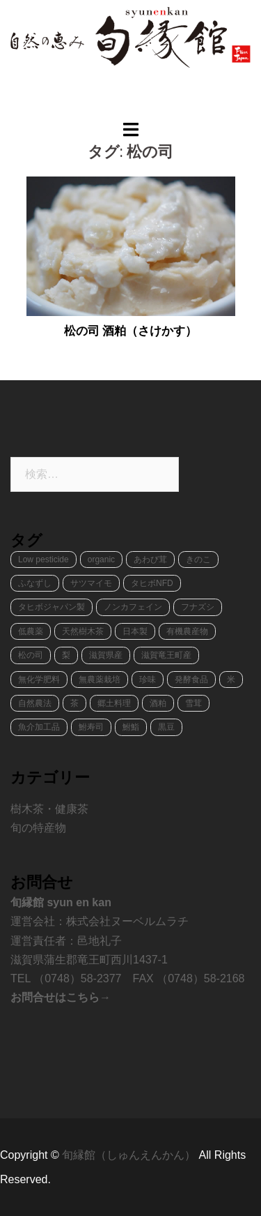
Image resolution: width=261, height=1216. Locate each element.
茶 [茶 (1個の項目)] (74, 703)
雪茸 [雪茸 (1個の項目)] (193, 703)
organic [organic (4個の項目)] (101, 559)
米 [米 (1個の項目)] (231, 679)
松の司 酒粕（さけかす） (131, 331)
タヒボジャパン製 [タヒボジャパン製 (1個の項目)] (51, 607)
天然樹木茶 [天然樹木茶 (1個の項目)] (83, 631)
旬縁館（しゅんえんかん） (130, 1155)
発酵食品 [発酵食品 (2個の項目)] (191, 679)
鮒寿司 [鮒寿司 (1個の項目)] (91, 727)
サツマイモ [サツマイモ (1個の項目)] (91, 583)
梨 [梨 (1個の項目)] (66, 655)
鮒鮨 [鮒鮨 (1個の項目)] (130, 727)
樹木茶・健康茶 (49, 809)
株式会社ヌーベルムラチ (127, 921)
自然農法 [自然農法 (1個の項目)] (35, 703)
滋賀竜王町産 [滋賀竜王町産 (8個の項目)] (166, 655)
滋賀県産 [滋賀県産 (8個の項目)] (105, 655)
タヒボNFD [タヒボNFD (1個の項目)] (152, 583)
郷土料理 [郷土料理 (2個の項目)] (114, 703)
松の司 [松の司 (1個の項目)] (30, 655)
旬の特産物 (38, 828)
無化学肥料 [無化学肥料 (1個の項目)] (39, 679)
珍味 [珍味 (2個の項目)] (147, 679)
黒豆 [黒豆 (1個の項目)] (166, 727)
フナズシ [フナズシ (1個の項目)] (197, 607)
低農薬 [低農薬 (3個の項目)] (30, 631)
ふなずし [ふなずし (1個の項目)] (35, 583)
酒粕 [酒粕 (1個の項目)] (158, 703)
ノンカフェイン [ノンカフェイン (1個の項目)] (133, 607)
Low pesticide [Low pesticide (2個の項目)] (43, 559)
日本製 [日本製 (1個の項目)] (135, 631)
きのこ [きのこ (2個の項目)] (198, 559)
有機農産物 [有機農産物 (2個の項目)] (187, 631)
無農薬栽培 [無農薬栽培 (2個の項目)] (99, 679)
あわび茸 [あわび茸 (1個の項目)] (150, 559)
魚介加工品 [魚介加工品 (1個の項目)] (39, 727)
